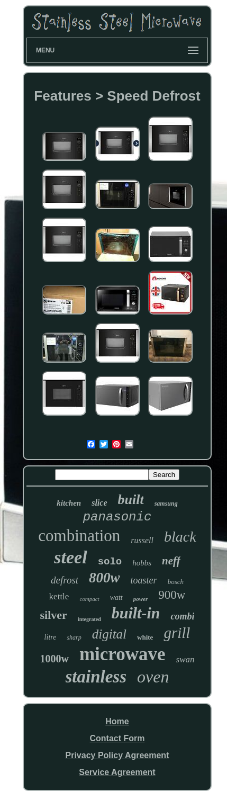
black (180, 536)
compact (89, 599)
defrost (64, 580)
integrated (89, 619)
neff (171, 560)
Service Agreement (117, 772)
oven (153, 676)
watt (116, 597)
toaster (144, 580)
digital (109, 634)
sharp (74, 637)
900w (171, 594)
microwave (122, 654)
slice (99, 502)
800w (104, 578)
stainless (96, 676)
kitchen (69, 503)
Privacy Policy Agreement (117, 755)
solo (110, 562)
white (145, 637)
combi (182, 616)
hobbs (141, 563)
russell (142, 540)
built (131, 499)
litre (50, 637)
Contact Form (116, 738)
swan (185, 659)
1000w (54, 658)
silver (53, 615)
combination (79, 535)
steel (70, 557)
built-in (136, 613)
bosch (176, 582)
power (140, 599)
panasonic (117, 517)
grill (177, 632)
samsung (166, 503)
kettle (59, 596)
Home (117, 721)
